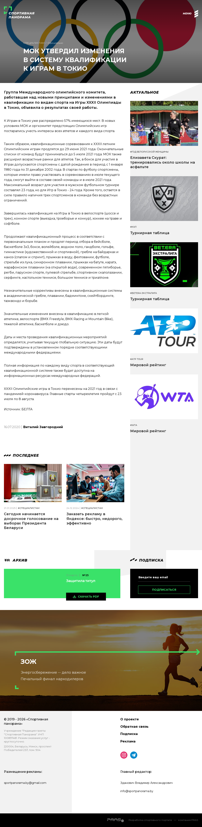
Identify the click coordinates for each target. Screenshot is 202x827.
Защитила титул (80, 581)
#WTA (133, 425)
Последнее (21, 455)
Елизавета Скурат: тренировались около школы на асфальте (162, 162)
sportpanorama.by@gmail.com (25, 783)
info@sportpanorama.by (136, 791)
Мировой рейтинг (148, 365)
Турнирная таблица (149, 233)
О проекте (129, 719)
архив (15, 560)
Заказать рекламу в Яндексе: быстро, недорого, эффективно (94, 518)
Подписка (129, 734)
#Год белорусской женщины (149, 152)
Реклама (128, 741)
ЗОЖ (28, 661)
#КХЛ (133, 227)
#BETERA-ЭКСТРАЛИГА (143, 293)
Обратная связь (134, 726)
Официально (55, 42)
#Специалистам (28, 508)
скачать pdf (88, 596)
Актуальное (144, 92)
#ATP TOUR (136, 359)
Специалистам (33, 42)
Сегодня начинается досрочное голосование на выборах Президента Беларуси (31, 521)
